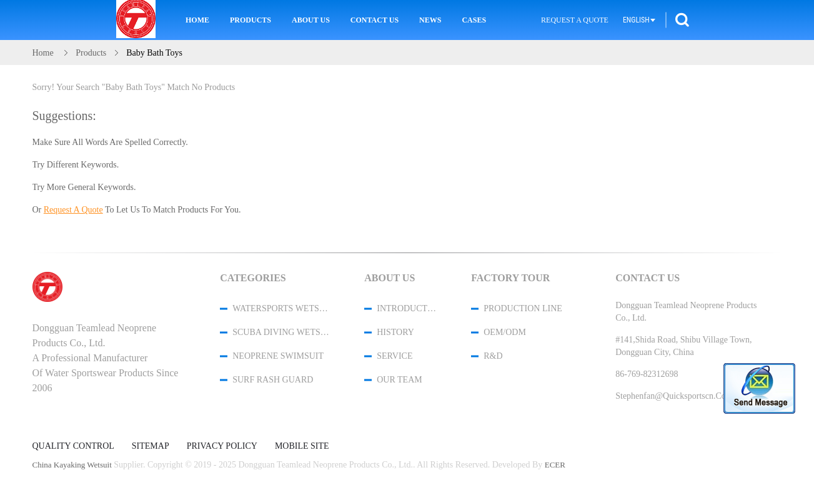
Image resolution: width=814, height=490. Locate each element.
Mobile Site (302, 446)
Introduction (407, 308)
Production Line (523, 308)
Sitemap (150, 446)
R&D (493, 356)
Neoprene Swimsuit (278, 356)
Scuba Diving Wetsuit (281, 332)
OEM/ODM (505, 332)
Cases (474, 20)
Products (250, 20)
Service (394, 356)
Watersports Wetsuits (281, 308)
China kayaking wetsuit (72, 464)
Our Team (399, 379)
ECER (555, 464)
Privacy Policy (222, 446)
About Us (311, 20)
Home (197, 20)
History (395, 332)
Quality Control (73, 446)
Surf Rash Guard (272, 379)
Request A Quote (574, 20)
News (430, 20)
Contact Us (374, 20)
